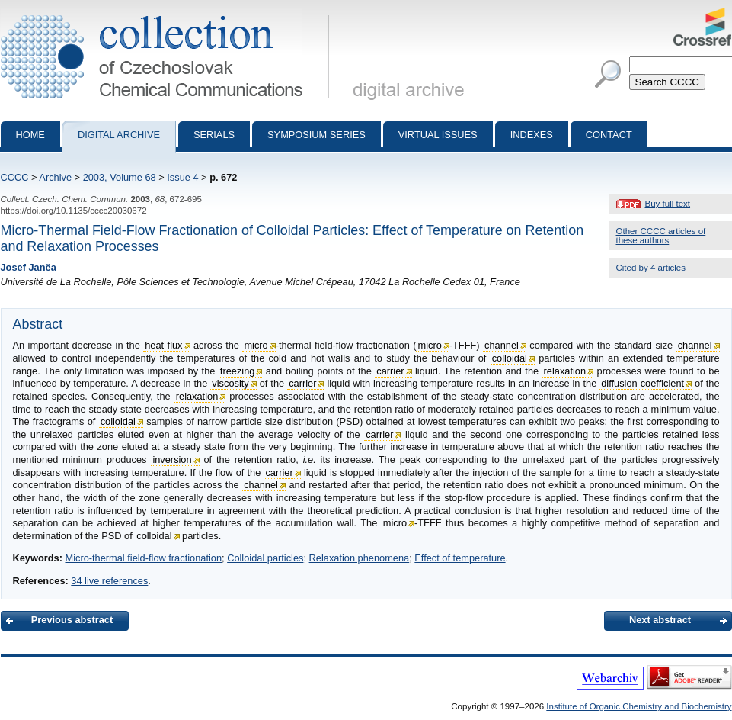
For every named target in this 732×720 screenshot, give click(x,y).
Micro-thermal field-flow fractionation (143, 558)
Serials (214, 134)
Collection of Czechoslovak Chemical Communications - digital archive (168, 14)
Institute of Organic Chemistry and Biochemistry (638, 706)
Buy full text (668, 203)
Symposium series (316, 134)
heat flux (163, 345)
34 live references (109, 581)
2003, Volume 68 (119, 177)
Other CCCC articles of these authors (661, 236)
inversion (171, 459)
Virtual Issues (438, 134)
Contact (609, 134)
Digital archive (119, 134)
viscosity (230, 383)
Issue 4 (182, 177)
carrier (390, 371)
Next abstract (660, 619)
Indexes (531, 134)
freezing (237, 371)
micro (255, 345)
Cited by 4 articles (651, 267)
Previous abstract (72, 619)
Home (30, 134)
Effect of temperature (459, 558)
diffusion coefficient (642, 383)
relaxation (565, 371)
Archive (55, 177)
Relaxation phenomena (359, 558)
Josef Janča (28, 267)
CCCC (15, 177)
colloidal (509, 358)
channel (501, 345)
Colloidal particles (265, 558)
